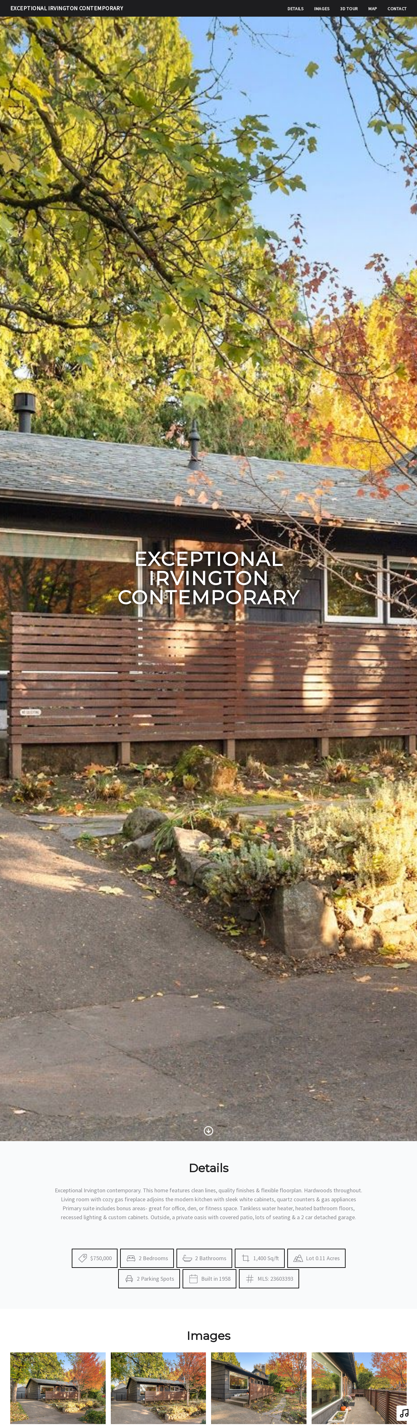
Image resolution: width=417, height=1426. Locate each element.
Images (322, 9)
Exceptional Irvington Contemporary (66, 8)
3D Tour (349, 9)
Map (372, 9)
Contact (397, 9)
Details (296, 9)
